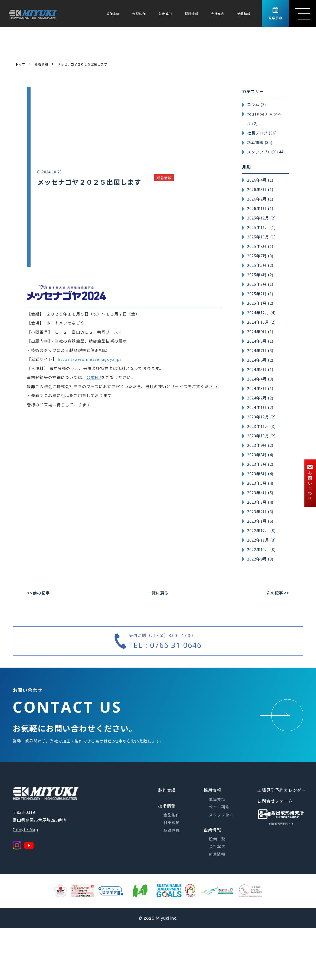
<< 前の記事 (38, 592)
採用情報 (191, 13)
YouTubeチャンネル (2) (264, 118)
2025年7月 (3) (260, 255)
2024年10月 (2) (261, 322)
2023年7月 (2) (260, 464)
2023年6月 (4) (260, 473)
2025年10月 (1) (261, 236)
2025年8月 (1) (260, 246)
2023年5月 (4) (260, 483)
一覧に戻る (158, 592)
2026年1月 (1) (260, 208)
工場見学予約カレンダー (281, 790)
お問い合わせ (310, 483)
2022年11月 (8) (261, 540)
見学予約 (275, 13)
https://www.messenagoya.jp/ (90, 359)
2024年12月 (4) (261, 312)
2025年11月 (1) (261, 227)
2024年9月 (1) (260, 331)
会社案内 (217, 13)
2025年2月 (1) (260, 293)
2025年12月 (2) (261, 218)
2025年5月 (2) (260, 265)
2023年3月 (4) (260, 502)
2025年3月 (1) (260, 284)
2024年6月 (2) (260, 360)
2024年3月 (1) (260, 388)
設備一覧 (217, 839)
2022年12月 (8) (261, 530)
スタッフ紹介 (221, 814)
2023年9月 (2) (260, 445)
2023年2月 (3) (260, 511)
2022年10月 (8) (261, 549)
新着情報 (243, 13)
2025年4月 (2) (260, 274)
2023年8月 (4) (260, 454)
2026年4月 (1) (260, 180)
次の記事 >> (277, 592)
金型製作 (139, 13)
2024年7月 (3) (260, 350)
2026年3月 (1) (260, 189)
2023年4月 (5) (260, 492)
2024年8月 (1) (260, 341)
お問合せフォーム (275, 801)
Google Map (25, 829)
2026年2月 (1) (260, 199)
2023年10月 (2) (261, 435)
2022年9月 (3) (260, 559)
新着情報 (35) (260, 142)
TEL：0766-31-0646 (165, 645)
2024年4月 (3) (260, 379)
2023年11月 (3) (261, 426)
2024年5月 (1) (260, 369)
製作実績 (113, 13)
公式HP (93, 377)
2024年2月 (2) (260, 398)
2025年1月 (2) (260, 303)
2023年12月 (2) (261, 416)
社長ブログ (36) (262, 133)
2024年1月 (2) (260, 407)
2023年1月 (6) (260, 521)
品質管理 (171, 830)
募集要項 (217, 799)
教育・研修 (219, 807)
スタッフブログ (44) (266, 151)
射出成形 (165, 13)
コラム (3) (256, 104)
